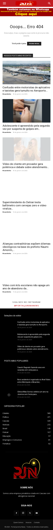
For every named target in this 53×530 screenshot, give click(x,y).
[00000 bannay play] (26, 12)
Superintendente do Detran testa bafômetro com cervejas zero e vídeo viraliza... (24, 205)
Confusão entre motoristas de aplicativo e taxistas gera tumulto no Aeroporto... (26, 89)
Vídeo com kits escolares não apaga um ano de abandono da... (26, 287)
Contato (37, 522)
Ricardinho (7, 94)
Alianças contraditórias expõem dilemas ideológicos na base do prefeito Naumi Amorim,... (26, 247)
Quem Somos (18, 522)
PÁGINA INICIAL (34, 43)
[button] (4, 3)
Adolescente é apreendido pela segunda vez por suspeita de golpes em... (26, 127)
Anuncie (28, 522)
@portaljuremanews (26, 305)
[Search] (49, 3)
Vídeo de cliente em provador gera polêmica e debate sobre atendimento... (26, 165)
